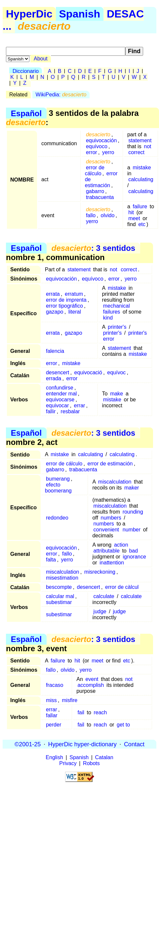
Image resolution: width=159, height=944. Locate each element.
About (41, 58)
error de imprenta (66, 300)
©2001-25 (28, 744)
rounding (133, 512)
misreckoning (99, 572)
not (147, 146)
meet (134, 218)
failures (111, 312)
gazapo (54, 312)
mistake (142, 167)
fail (80, 712)
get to (123, 724)
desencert (57, 372)
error (91, 152)
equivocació (88, 372)
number (131, 529)
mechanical (116, 306)
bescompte (59, 587)
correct (136, 152)
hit (131, 212)
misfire (69, 700)
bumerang (58, 479)
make (116, 393)
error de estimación (110, 463)
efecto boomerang (58, 487)
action (121, 545)
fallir (51, 411)
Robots (91, 763)
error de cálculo (94, 170)
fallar (52, 715)
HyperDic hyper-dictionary (82, 744)
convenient (106, 529)
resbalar (70, 411)
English (54, 757)
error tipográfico (64, 306)
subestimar (59, 602)
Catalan (104, 757)
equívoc (116, 372)
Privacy (67, 763)
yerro (108, 152)
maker (131, 487)
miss (51, 700)
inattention (111, 562)
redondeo (57, 518)
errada (53, 378)
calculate (104, 596)
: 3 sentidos (93, 248)
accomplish (90, 685)
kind (108, 317)
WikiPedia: (61, 94)
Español (26, 113)
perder (53, 724)
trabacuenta (100, 197)
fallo (91, 215)
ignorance (134, 556)
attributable (107, 551)
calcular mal (60, 596)
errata (53, 294)
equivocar (57, 405)
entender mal (61, 393)
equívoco (96, 146)
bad (133, 551)
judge (100, 611)
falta (51, 559)
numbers (111, 518)
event (91, 679)
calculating (140, 179)
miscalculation (114, 482)
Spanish (79, 14)
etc (141, 224)
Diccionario (26, 71)
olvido (108, 215)
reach (100, 712)
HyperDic (29, 14)
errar (79, 405)
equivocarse (60, 399)
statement (139, 140)
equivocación (101, 140)
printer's (117, 327)
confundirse (59, 387)
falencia (55, 351)
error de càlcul (122, 587)
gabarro (95, 191)
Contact (134, 744)
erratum (74, 294)
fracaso (54, 685)
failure (140, 206)
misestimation (62, 578)
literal (74, 312)
